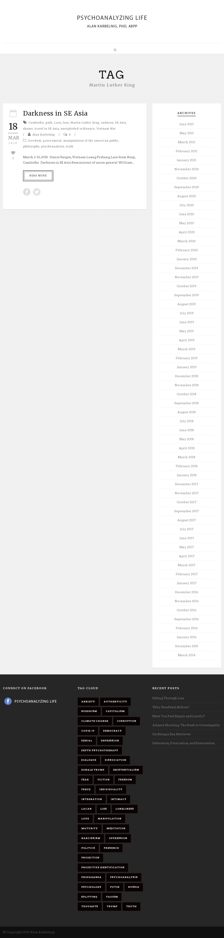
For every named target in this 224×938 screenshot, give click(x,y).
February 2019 (187, 358)
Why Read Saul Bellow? (170, 707)
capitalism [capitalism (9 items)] (115, 711)
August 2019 (186, 304)
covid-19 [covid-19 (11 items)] (87, 730)
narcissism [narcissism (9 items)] (90, 838)
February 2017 (187, 574)
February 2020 (187, 250)
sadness (107, 122)
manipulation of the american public (91, 140)
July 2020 (187, 205)
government (52, 140)
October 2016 (186, 610)
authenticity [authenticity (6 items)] (115, 701)
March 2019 (186, 349)
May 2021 (187, 133)
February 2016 (187, 628)
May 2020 (186, 223)
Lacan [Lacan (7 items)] (86, 808)
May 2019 (186, 331)
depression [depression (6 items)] (110, 740)
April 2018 (187, 448)
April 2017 (187, 556)
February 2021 (186, 151)
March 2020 (187, 241)
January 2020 (187, 259)
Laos (57, 122)
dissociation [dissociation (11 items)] (115, 760)
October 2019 (186, 286)
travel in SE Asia (47, 128)
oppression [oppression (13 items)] (118, 838)
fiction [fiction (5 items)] (103, 779)
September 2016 (186, 619)
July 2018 (187, 421)
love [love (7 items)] (85, 818)
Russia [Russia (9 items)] (133, 887)
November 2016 (187, 601)
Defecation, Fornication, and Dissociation (183, 743)
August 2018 (186, 412)
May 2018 (186, 439)
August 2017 (186, 520)
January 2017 (187, 583)
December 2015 (186, 646)
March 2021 (186, 142)
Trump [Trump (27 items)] (112, 906)
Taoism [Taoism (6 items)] (112, 896)
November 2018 (187, 385)
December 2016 (186, 592)
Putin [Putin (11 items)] (115, 887)
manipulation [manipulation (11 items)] (110, 818)
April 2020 (187, 232)
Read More (38, 175)
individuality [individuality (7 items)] (111, 789)
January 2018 (187, 475)
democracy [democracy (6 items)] (112, 730)
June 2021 (186, 124)
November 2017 (187, 493)
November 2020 (187, 169)
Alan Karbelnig (43, 134)
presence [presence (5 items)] (111, 848)
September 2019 (186, 295)
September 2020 (186, 187)
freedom (34, 140)
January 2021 (186, 160)
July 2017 (187, 529)
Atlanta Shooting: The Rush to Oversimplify (186, 725)
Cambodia (36, 122)
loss (66, 122)
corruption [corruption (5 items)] (126, 721)
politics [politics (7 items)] (88, 848)
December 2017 (186, 484)
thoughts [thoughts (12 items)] (89, 906)
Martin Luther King (84, 122)
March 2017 (186, 565)
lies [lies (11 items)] (103, 808)
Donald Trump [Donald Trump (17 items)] (92, 769)
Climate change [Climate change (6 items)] (94, 721)
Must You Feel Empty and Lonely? (178, 716)
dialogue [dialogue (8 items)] (88, 760)
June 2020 (186, 214)
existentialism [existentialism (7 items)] (126, 769)
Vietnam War (106, 128)
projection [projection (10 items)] (90, 857)
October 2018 (186, 394)
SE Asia (120, 122)
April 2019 (187, 340)
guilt (48, 122)
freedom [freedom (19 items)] (125, 779)
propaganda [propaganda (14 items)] (91, 877)
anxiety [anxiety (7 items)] (88, 701)
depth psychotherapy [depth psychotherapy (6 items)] (99, 750)
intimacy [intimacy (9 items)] (119, 799)
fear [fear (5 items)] (85, 779)
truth (69, 146)
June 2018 (186, 430)
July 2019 (187, 313)
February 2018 (187, 466)
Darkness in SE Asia (55, 113)
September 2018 (186, 403)
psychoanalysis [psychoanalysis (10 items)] (124, 877)
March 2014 (187, 655)
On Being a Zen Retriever (171, 734)
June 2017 (186, 538)
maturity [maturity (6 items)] (89, 828)
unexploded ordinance (78, 128)
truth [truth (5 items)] (131, 906)
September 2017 (186, 511)
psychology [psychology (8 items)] (91, 887)
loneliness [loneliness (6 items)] (125, 808)
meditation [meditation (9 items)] (116, 828)
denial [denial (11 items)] (86, 740)
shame (28, 128)
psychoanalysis (52, 146)
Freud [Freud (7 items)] (86, 789)
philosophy (31, 146)
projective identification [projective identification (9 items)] (103, 867)
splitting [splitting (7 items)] (89, 896)
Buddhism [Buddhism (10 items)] (89, 711)
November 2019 (187, 277)
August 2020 (186, 196)
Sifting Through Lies (168, 698)
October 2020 (187, 178)
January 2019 (187, 367)
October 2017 (186, 502)
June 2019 (186, 322)
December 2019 (186, 268)
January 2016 (187, 637)
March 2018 (186, 457)
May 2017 (186, 547)
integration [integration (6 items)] (91, 799)
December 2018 (186, 376)
